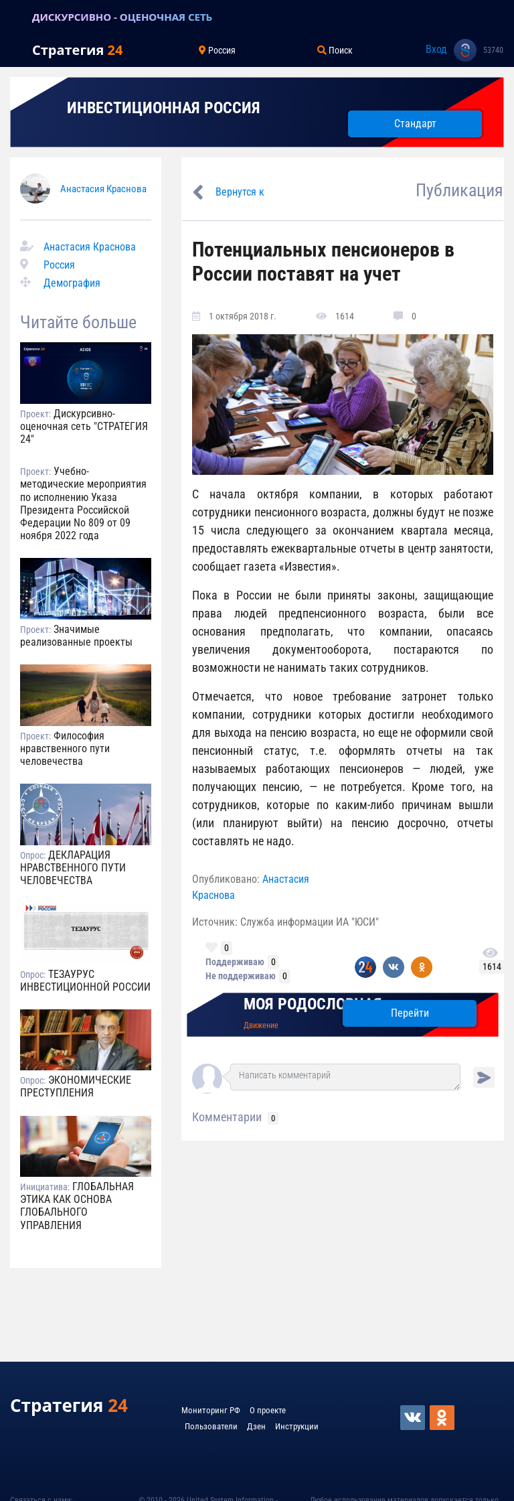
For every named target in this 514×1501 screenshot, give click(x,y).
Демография (72, 283)
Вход (436, 49)
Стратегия (77, 50)
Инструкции (297, 1426)
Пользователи (211, 1426)
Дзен (256, 1426)
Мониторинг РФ (210, 1410)
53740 (493, 50)
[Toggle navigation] (16, 16)
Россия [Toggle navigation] (217, 50)
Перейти (410, 1013)
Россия (59, 265)
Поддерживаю (234, 961)
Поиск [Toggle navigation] (335, 50)
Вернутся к (240, 192)
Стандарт (415, 123)
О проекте (268, 1410)
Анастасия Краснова (103, 189)
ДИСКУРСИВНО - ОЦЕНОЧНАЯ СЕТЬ (122, 16)
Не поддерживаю (240, 976)
